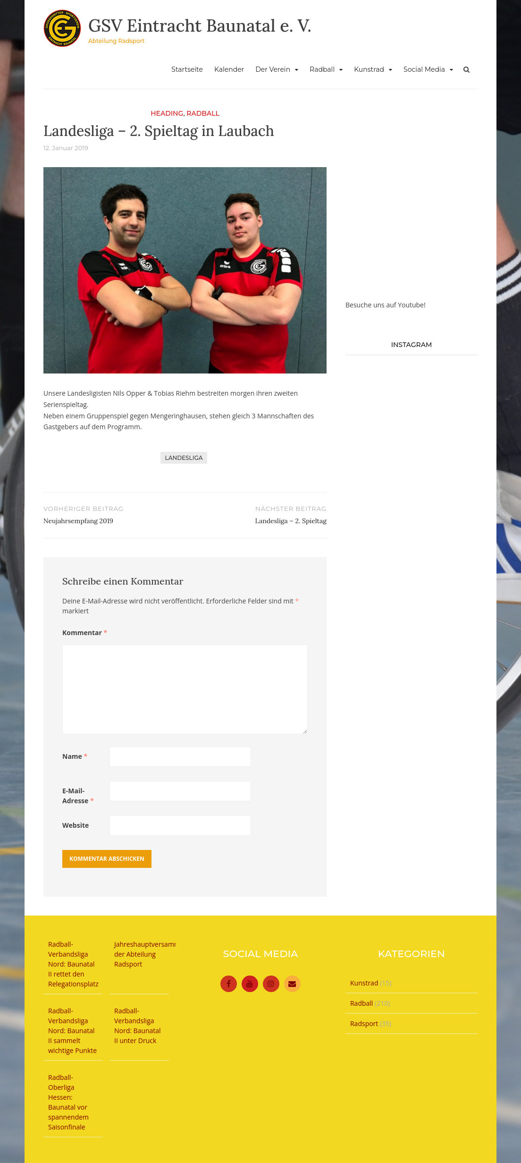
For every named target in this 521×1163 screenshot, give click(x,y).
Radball (322, 69)
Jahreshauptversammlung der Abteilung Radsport (153, 954)
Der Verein (272, 69)
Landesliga (184, 457)
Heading (167, 113)
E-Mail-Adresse (78, 795)
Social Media (424, 69)
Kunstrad (369, 69)
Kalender (229, 69)
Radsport (364, 1023)
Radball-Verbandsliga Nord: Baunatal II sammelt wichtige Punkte (72, 1030)
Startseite (187, 69)
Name (74, 756)
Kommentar (84, 632)
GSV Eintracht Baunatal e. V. (199, 25)
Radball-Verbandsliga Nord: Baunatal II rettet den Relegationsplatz (73, 964)
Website (75, 825)
